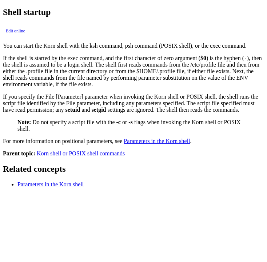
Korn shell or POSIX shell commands (81, 153)
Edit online (15, 30)
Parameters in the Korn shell (157, 141)
